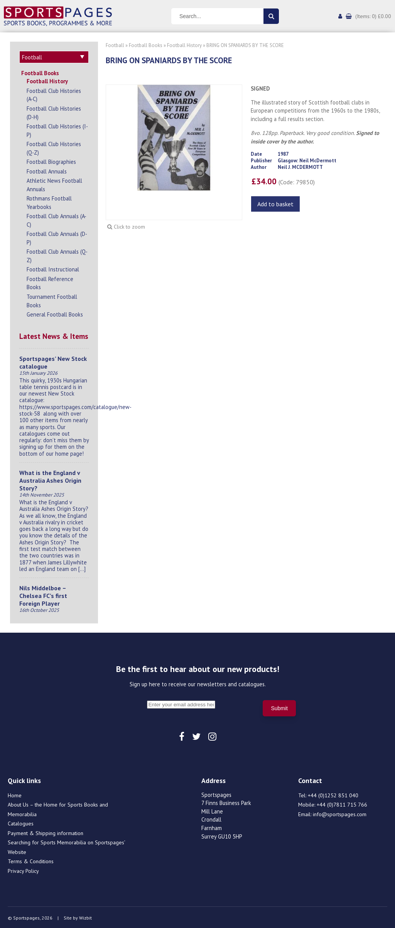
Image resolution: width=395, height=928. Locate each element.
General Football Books (55, 313)
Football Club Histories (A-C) (54, 94)
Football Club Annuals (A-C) (56, 219)
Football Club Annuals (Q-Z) (57, 255)
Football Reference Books (50, 282)
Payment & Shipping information (45, 832)
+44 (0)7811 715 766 (342, 803)
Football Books (40, 72)
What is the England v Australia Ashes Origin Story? (50, 479)
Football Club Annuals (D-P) (57, 237)
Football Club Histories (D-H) (54, 112)
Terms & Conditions (31, 860)
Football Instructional (53, 268)
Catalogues (21, 822)
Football (115, 45)
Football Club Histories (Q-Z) (54, 147)
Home (15, 794)
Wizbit (85, 917)
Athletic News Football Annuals (54, 184)
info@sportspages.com (339, 813)
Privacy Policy (23, 869)
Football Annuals (47, 170)
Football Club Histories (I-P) (57, 129)
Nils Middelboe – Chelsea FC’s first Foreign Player (43, 594)
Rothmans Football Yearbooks (49, 201)
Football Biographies (51, 160)
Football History (47, 80)
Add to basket (275, 204)
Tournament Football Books (52, 300)
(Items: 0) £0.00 (373, 16)
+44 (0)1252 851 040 (333, 794)
